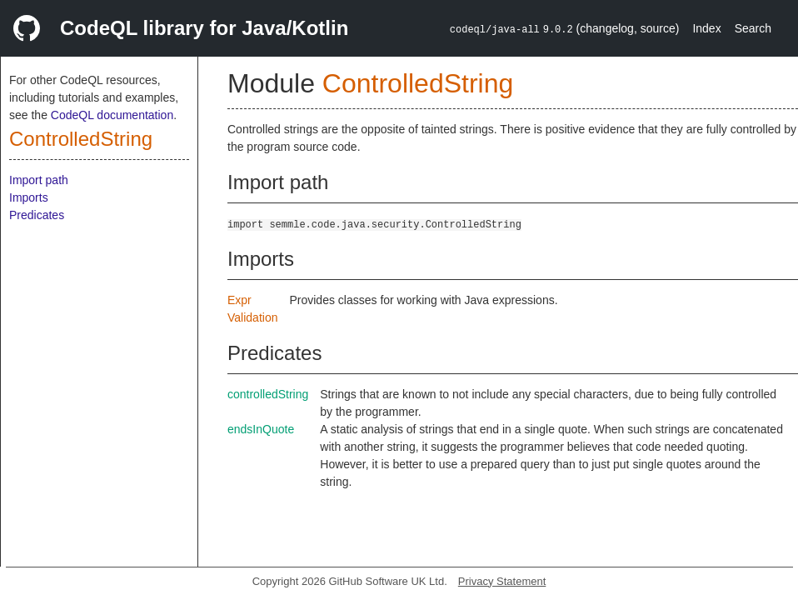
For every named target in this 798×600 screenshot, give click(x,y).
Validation (252, 317)
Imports (28, 197)
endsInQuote (260, 429)
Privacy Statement (502, 581)
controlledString (267, 394)
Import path (38, 180)
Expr (239, 300)
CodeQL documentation (112, 115)
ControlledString (80, 139)
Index (706, 28)
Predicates (36, 215)
